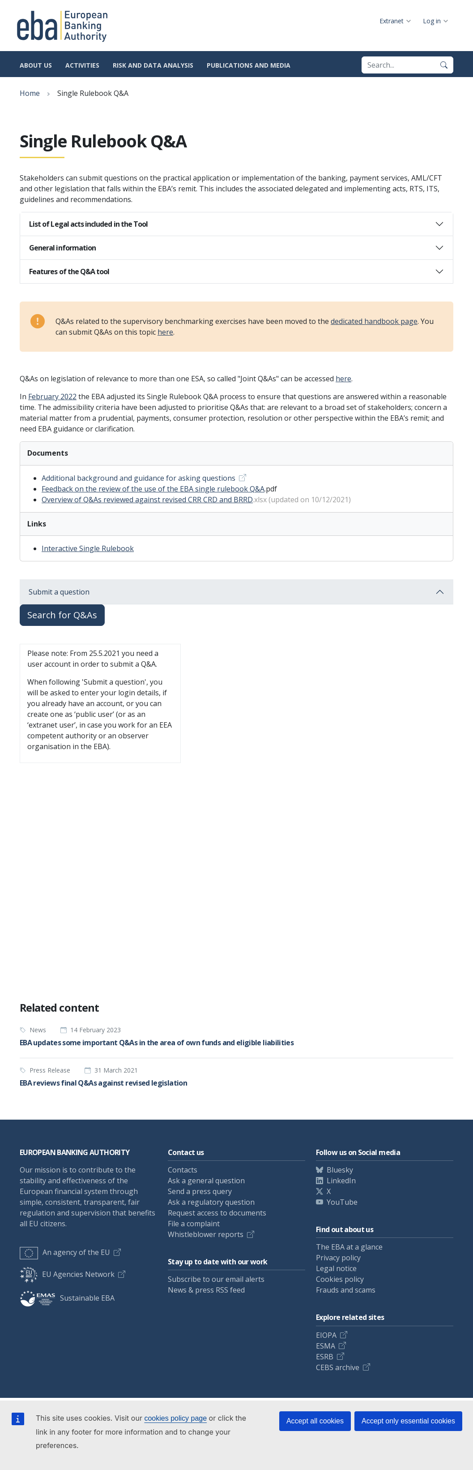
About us (36, 65)
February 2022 (52, 396)
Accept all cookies (315, 1421)
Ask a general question (206, 1180)
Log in (432, 21)
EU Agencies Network (67, 1274)
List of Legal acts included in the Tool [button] (88, 224)
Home (30, 93)
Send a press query (200, 1191)
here (165, 332)
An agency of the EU (65, 1252)
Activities (82, 65)
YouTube (342, 1202)
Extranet (391, 21)
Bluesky (340, 1170)
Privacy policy (338, 1258)
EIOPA (326, 1335)
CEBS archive (337, 1367)
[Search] (444, 64)
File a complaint (194, 1224)
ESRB (324, 1357)
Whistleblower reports (205, 1234)
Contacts (182, 1170)
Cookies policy (340, 1279)
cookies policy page (175, 1418)
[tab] (236, 224)
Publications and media (248, 65)
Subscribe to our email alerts (216, 1279)
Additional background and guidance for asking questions (138, 478)
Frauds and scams (345, 1290)
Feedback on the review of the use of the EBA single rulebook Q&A (153, 489)
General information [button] (62, 248)
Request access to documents (217, 1213)
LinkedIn (341, 1180)
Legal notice (336, 1268)
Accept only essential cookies (408, 1421)
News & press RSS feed (206, 1290)
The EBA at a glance (349, 1247)
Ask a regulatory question (211, 1202)
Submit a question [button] (59, 592)
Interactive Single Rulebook (88, 548)
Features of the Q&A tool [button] (69, 271)
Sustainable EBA (67, 1298)
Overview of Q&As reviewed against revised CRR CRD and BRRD (147, 499)
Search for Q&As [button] (62, 615)
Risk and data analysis (153, 65)
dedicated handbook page (374, 321)
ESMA (325, 1346)
